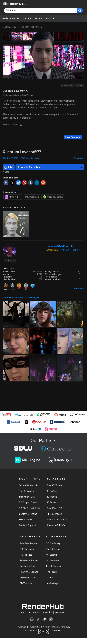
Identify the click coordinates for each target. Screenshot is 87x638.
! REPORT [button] (79, 85)
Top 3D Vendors (27, 491)
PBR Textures (27, 549)
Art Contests (52, 560)
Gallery (27, 18)
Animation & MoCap (56, 525)
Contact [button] (76, 250)
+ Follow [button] (65, 250)
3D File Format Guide (29, 508)
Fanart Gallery (53, 549)
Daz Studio (32, 197)
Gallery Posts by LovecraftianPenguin (21, 297)
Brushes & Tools (28, 566)
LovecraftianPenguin (59, 246)
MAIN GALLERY (9, 27)
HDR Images (26, 554)
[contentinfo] (12, 10)
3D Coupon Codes (28, 502)
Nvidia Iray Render (53, 197)
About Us (25, 612)
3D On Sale (52, 491)
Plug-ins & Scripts (29, 572)
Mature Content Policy (61, 627)
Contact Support (27, 525)
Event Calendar (53, 566)
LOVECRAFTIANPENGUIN (31, 27)
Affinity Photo (13, 197)
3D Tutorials (26, 583)
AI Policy (46, 627)
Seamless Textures (29, 543)
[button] (83, 3)
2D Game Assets (28, 577)
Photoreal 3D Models (57, 519)
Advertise (47, 612)
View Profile (79, 289)
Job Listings (52, 583)
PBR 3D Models (54, 514)
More (50, 18)
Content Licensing (28, 514)
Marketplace (10, 18)
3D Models (52, 496)
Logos (36, 612)
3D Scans (51, 502)
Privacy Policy (34, 627)
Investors (59, 612)
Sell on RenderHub (28, 485)
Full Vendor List (27, 496)
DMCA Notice (26, 519)
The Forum (51, 572)
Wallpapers (51, 554)
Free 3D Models (54, 485)
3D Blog (50, 577)
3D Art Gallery (53, 543)
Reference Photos (29, 560)
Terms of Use (20, 627)
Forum (38, 18)
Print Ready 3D (54, 508)
